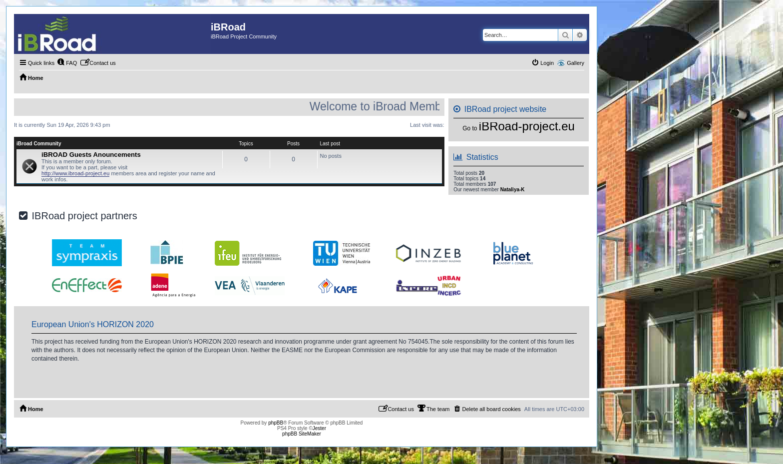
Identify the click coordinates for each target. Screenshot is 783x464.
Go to (469, 128)
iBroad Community (38, 143)
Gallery (575, 63)
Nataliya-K (512, 189)
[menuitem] (67, 63)
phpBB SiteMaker (301, 434)
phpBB (275, 423)
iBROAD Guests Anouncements (91, 154)
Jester (319, 428)
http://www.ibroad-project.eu (75, 173)
